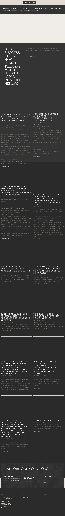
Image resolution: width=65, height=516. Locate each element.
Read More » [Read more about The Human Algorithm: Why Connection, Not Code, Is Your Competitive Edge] (5, 166)
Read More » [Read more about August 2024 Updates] (37, 431)
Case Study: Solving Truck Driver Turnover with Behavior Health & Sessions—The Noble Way (46, 200)
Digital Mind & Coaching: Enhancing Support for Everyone (15, 269)
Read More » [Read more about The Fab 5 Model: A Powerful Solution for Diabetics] (37, 331)
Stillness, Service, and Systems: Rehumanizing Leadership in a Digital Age (46, 118)
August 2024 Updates (47, 420)
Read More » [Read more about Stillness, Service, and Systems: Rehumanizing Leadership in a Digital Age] (37, 156)
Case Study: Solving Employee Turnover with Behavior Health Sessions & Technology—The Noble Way (16, 191)
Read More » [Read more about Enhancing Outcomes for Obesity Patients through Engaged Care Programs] (37, 285)
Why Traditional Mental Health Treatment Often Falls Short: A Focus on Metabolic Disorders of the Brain (47, 367)
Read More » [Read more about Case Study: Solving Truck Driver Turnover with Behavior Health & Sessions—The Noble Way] (37, 238)
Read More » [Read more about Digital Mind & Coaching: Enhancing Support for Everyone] (5, 283)
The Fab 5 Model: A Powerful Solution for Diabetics (46, 316)
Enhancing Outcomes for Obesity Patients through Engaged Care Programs (48, 270)
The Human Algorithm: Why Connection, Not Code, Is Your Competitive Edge (16, 118)
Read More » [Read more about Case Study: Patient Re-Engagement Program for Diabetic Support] (5, 333)
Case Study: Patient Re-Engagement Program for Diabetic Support (15, 317)
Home (4, 10)
